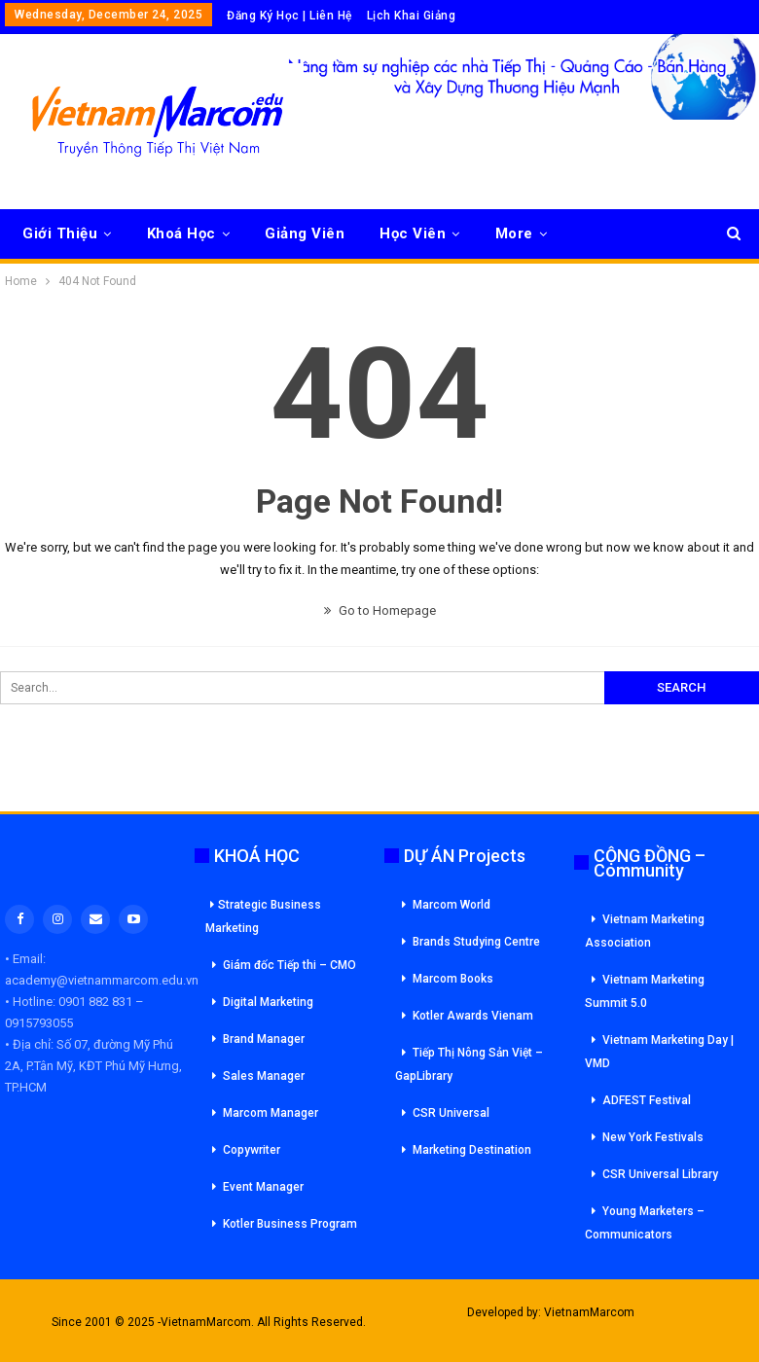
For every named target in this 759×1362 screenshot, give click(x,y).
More (514, 233)
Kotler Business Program (290, 1224)
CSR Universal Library (660, 1174)
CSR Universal (451, 1113)
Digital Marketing (268, 1002)
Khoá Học (181, 233)
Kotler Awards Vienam (473, 1015)
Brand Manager (264, 1039)
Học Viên (413, 233)
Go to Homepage (380, 610)
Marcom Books (453, 979)
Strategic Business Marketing (263, 916)
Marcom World (451, 905)
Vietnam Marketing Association (645, 931)
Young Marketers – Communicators (645, 1222)
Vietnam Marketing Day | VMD (659, 1051)
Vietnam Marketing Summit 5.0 (645, 991)
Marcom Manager (270, 1113)
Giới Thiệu (59, 233)
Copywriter (251, 1150)
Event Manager (263, 1187)
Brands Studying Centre (476, 942)
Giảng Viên (304, 233)
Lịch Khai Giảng (411, 15)
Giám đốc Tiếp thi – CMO (289, 965)
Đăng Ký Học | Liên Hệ (289, 15)
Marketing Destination (472, 1150)
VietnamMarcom (589, 1312)
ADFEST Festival (646, 1100)
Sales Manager (264, 1076)
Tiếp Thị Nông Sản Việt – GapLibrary (469, 1064)
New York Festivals (653, 1137)
